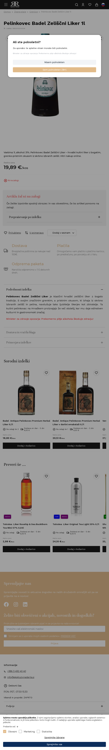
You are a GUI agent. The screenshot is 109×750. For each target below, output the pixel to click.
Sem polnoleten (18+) (54, 69)
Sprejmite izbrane (54, 737)
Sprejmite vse (54, 744)
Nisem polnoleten (54, 62)
